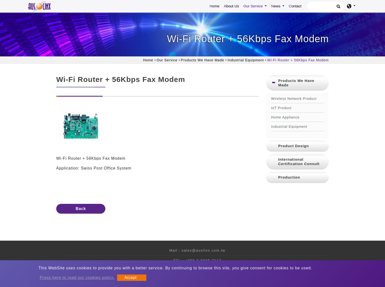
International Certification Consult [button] (299, 161)
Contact (295, 6)
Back (81, 209)
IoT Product (281, 108)
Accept (130, 277)
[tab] (297, 83)
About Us (231, 6)
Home (215, 5)
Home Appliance (285, 117)
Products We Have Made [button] (296, 82)
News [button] (276, 6)
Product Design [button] (293, 146)
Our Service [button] (253, 6)
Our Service (167, 60)
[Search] (325, 6)
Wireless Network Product (293, 99)
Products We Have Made (202, 60)
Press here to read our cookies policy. (77, 277)
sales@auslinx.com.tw (203, 250)
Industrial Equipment (246, 60)
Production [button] (289, 177)
